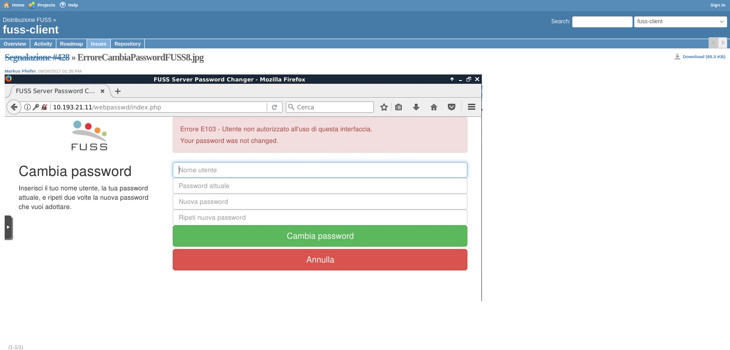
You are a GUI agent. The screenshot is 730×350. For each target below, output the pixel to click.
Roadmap (71, 44)
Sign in (717, 4)
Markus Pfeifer (20, 71)
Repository (128, 44)
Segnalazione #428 (37, 57)
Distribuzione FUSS (27, 20)
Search (560, 21)
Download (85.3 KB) (704, 56)
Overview (15, 44)
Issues (99, 44)
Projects (46, 4)
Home (18, 4)
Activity (43, 44)
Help (73, 4)
